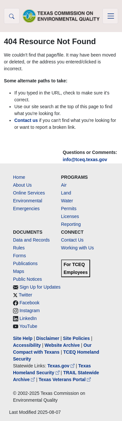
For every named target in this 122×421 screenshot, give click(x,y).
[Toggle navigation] (110, 16)
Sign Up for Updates (40, 287)
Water (67, 200)
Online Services (29, 192)
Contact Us (72, 240)
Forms (19, 255)
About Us (22, 185)
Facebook (29, 302)
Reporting (71, 224)
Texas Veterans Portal (65, 379)
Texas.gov (61, 365)
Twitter (25, 294)
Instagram (30, 310)
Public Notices (27, 279)
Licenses (70, 216)
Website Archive (62, 345)
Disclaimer (47, 338)
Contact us (26, 120)
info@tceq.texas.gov (85, 159)
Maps (18, 271)
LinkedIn (28, 318)
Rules (19, 247)
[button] (12, 16)
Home (19, 177)
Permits (68, 208)
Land (66, 192)
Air (64, 185)
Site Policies (76, 338)
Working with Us (77, 247)
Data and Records (31, 240)
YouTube (28, 326)
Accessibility (27, 345)
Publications (25, 263)
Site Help (23, 338)
